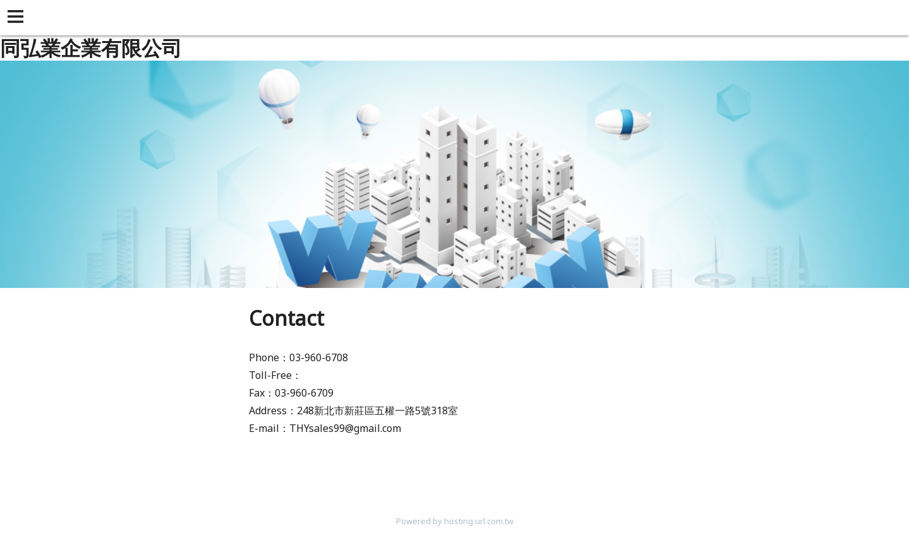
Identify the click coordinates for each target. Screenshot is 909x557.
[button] (17, 17)
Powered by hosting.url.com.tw (455, 521)
